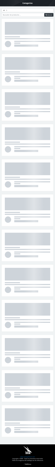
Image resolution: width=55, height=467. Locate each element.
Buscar (49, 15)
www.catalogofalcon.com (27, 457)
